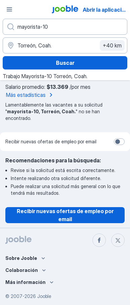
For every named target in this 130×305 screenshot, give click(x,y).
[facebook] (99, 240)
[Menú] (9, 9)
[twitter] (118, 240)
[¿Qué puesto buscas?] (65, 27)
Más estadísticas (30, 95)
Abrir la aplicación (105, 9)
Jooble (44, 296)
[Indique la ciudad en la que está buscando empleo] (65, 45)
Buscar (65, 62)
